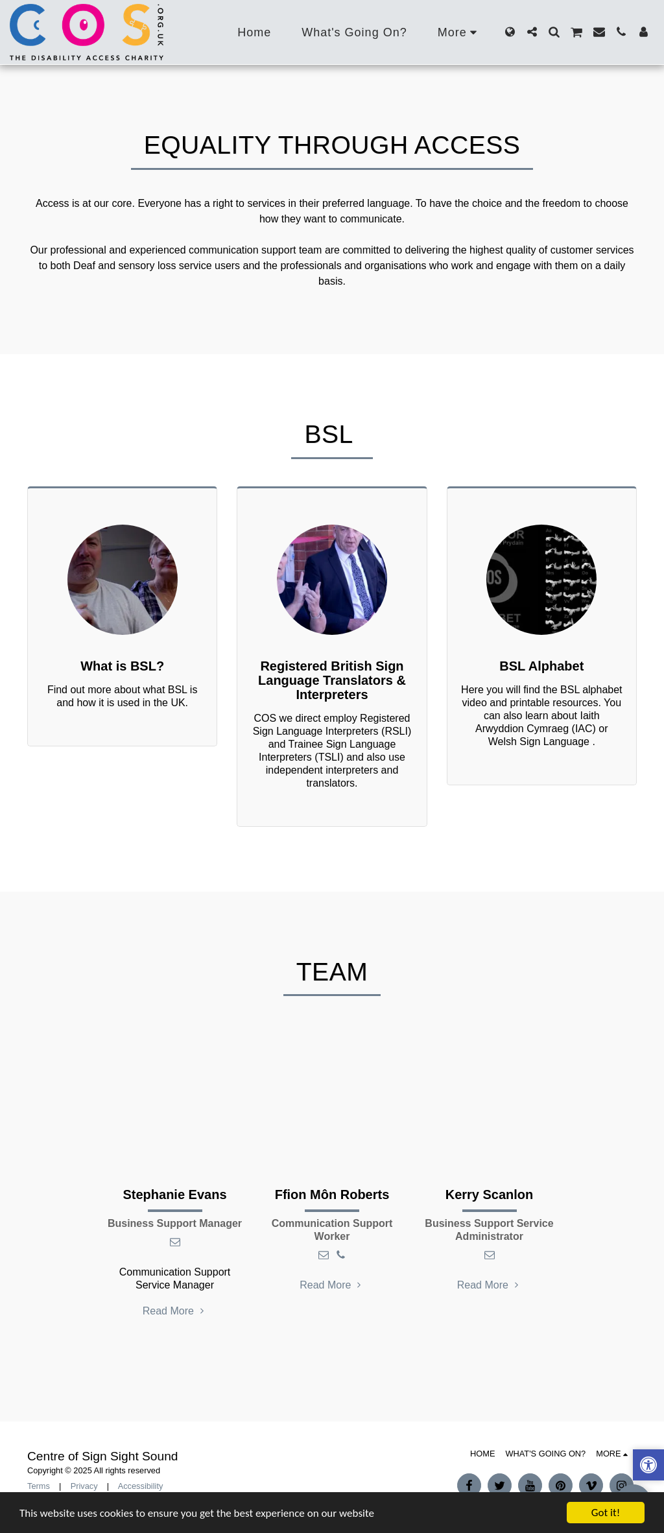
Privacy (84, 1486)
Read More (175, 1310)
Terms (38, 1486)
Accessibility (140, 1486)
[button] (531, 32)
